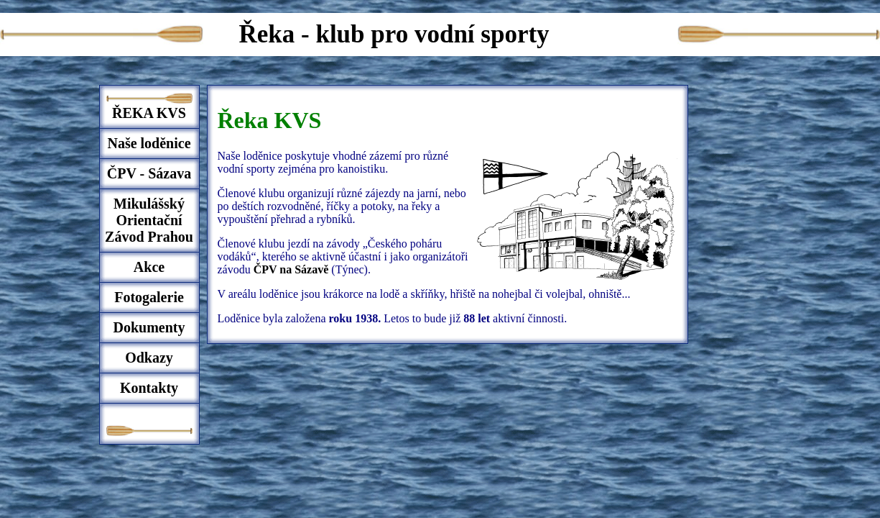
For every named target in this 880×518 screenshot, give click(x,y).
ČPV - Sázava (149, 173)
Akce (149, 267)
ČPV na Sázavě (293, 269)
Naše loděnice (148, 143)
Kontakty (149, 388)
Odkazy (149, 357)
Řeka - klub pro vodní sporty (394, 34)
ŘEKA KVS (149, 113)
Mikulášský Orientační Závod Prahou (149, 220)
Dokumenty (149, 327)
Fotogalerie (149, 297)
